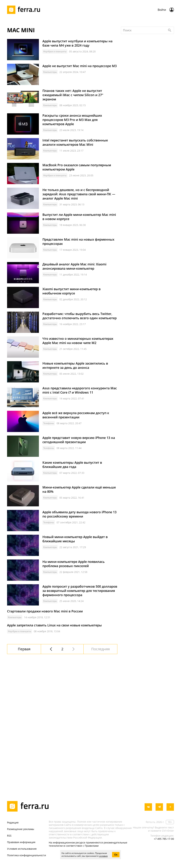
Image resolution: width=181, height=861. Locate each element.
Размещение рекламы (20, 829)
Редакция (13, 822)
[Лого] (24, 9)
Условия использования (22, 848)
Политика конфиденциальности (26, 855)
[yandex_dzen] (170, 807)
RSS (9, 835)
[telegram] (159, 807)
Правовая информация (21, 842)
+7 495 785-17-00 (164, 838)
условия (103, 855)
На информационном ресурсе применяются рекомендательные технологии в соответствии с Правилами (88, 844)
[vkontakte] (148, 807)
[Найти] (170, 78)
